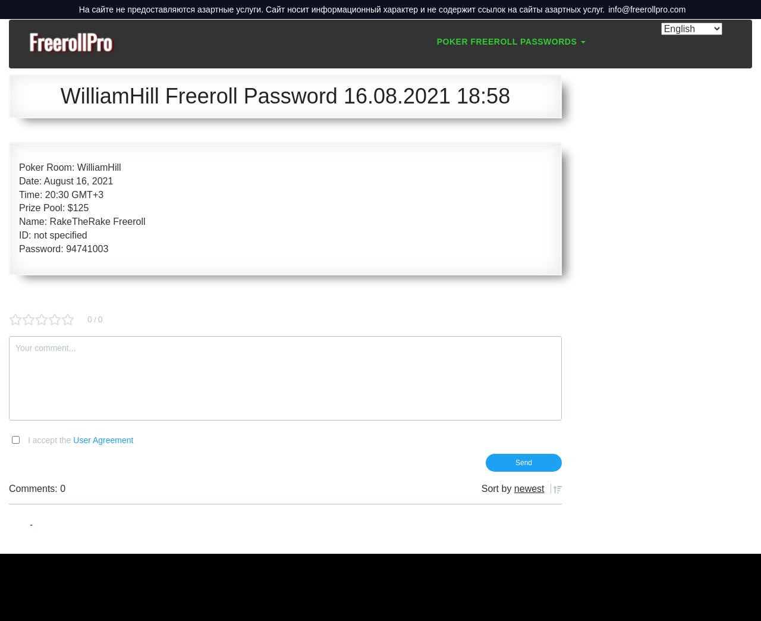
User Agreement (103, 440)
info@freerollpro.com (646, 9)
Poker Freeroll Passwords (511, 41)
